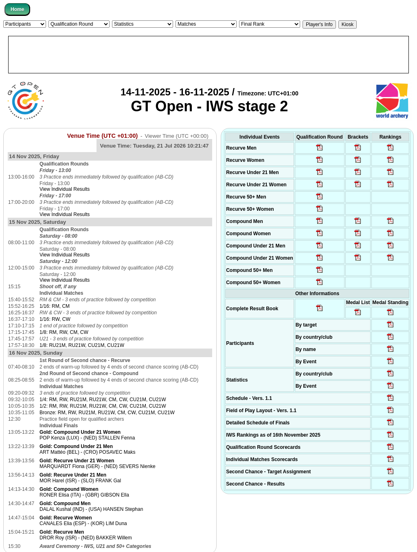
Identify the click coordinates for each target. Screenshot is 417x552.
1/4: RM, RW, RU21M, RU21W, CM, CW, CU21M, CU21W (103, 399)
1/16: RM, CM (55, 306)
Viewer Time (176, 136)
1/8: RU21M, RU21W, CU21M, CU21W (82, 345)
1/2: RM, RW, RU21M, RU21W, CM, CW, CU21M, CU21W (103, 406)
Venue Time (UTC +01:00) (102, 135)
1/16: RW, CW (55, 319)
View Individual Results (65, 189)
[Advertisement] (208, 54)
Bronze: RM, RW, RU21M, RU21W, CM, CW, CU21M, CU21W (107, 412)
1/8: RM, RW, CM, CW (64, 332)
